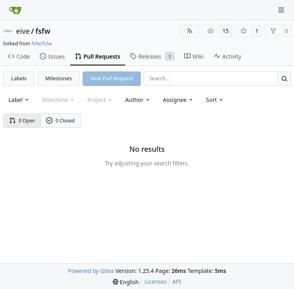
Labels (19, 78)
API (176, 281)
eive (23, 31)
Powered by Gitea (91, 271)
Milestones (58, 78)
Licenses (155, 281)
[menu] (215, 100)
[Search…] (284, 78)
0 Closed (60, 120)
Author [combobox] (137, 100)
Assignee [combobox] (178, 100)
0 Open (22, 120)
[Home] (15, 10)
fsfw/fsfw (41, 43)
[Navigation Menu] (282, 9)
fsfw (42, 31)
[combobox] (19, 100)
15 (225, 31)
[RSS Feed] (189, 31)
